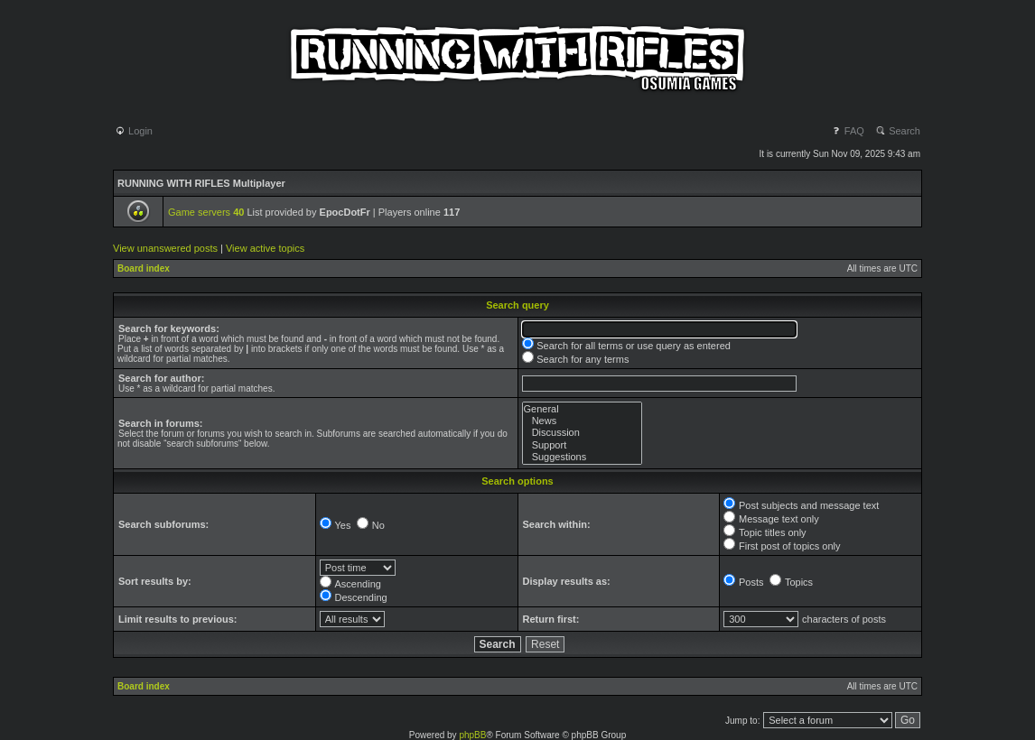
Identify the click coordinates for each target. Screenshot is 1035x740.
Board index (143, 268)
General (582, 409)
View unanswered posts (165, 248)
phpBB (472, 735)
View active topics (265, 248)
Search (897, 130)
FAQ (847, 130)
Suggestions (582, 457)
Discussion (582, 433)
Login (134, 130)
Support (582, 445)
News (582, 421)
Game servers (206, 212)
